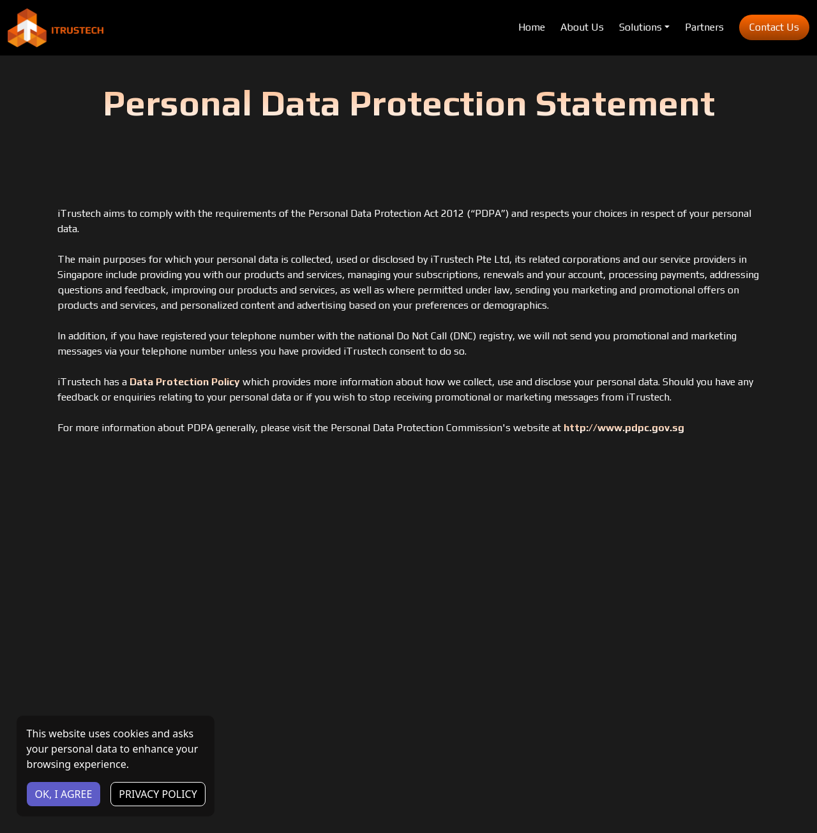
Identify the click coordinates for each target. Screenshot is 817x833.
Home (531, 27)
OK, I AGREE (64, 794)
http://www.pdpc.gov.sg (624, 428)
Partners (704, 27)
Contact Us (774, 27)
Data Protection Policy (185, 382)
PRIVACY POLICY (158, 794)
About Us (582, 27)
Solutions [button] (640, 27)
